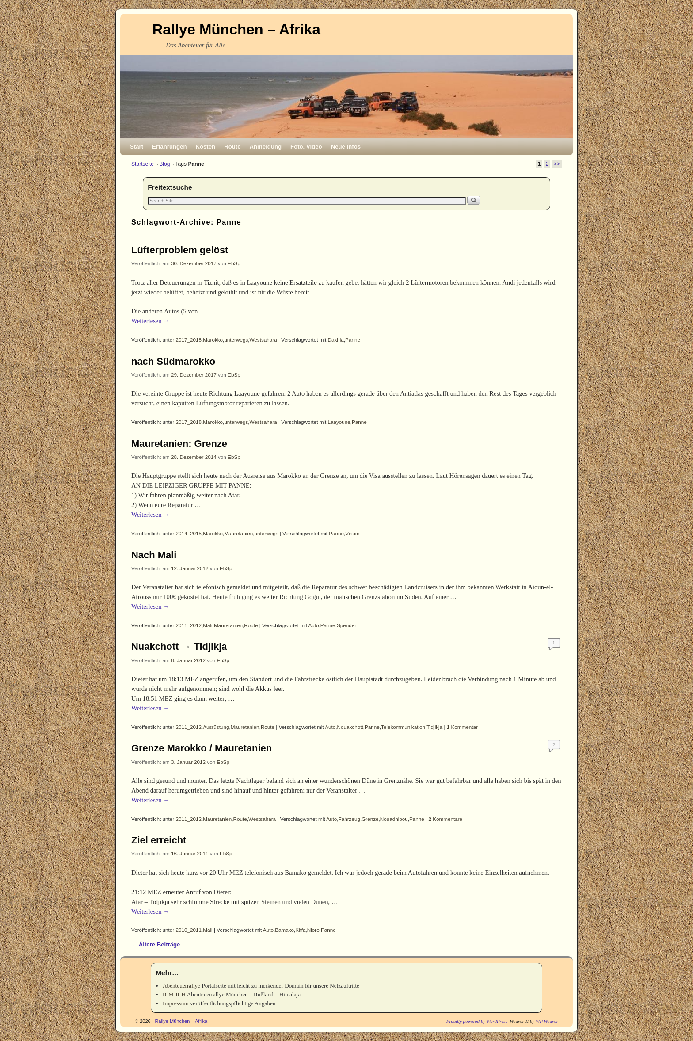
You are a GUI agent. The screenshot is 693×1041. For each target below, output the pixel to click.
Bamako (284, 930)
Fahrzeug (349, 819)
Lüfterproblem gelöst (179, 249)
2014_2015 (189, 533)
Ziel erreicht (158, 840)
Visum (352, 533)
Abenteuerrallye (181, 985)
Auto (313, 625)
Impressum (176, 1003)
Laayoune (338, 422)
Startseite (142, 164)
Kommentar (462, 727)
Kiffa (300, 930)
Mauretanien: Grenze (179, 443)
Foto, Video (306, 146)
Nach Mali (153, 555)
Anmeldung (266, 146)
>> (557, 164)
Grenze (370, 819)
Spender (346, 625)
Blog (164, 164)
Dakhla (335, 340)
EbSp (234, 263)
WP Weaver (547, 1021)
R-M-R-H (174, 994)
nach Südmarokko (173, 361)
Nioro (313, 930)
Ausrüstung (216, 727)
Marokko (213, 340)
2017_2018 (189, 340)
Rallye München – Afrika (236, 29)
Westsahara (263, 340)
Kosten (205, 146)
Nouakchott (350, 727)
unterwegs (236, 340)
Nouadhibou (394, 819)
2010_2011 (189, 930)
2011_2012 (189, 625)
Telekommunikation (403, 727)
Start (136, 146)
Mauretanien (238, 533)
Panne (352, 340)
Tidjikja (434, 727)
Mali (207, 625)
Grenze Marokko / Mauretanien (201, 748)
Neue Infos (346, 146)
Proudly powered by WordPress (476, 1021)
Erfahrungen (169, 146)
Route (232, 146)
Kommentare (445, 819)
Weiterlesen (150, 320)
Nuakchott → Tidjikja (179, 646)
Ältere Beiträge (155, 944)
